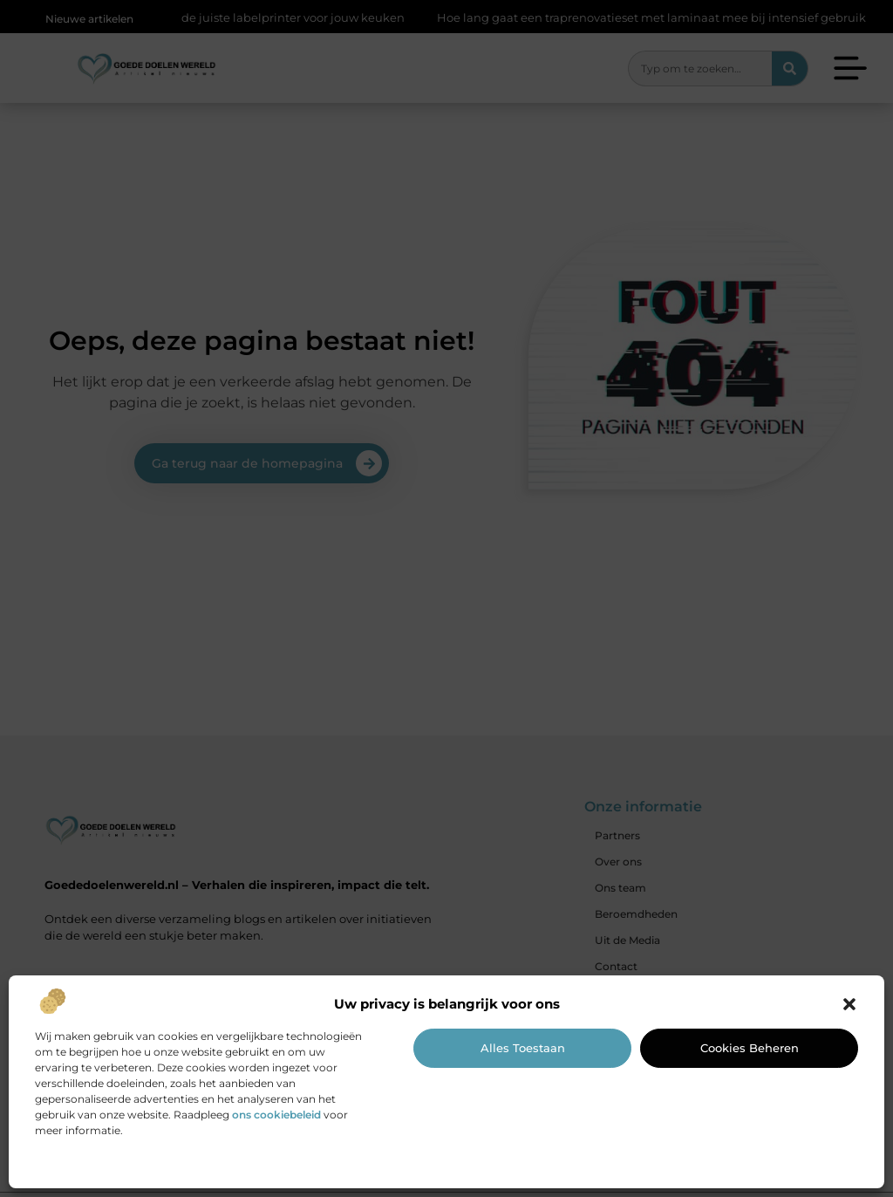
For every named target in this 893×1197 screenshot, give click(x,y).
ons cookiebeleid (276, 1114)
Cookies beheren (749, 1048)
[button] (849, 1004)
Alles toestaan (523, 1048)
